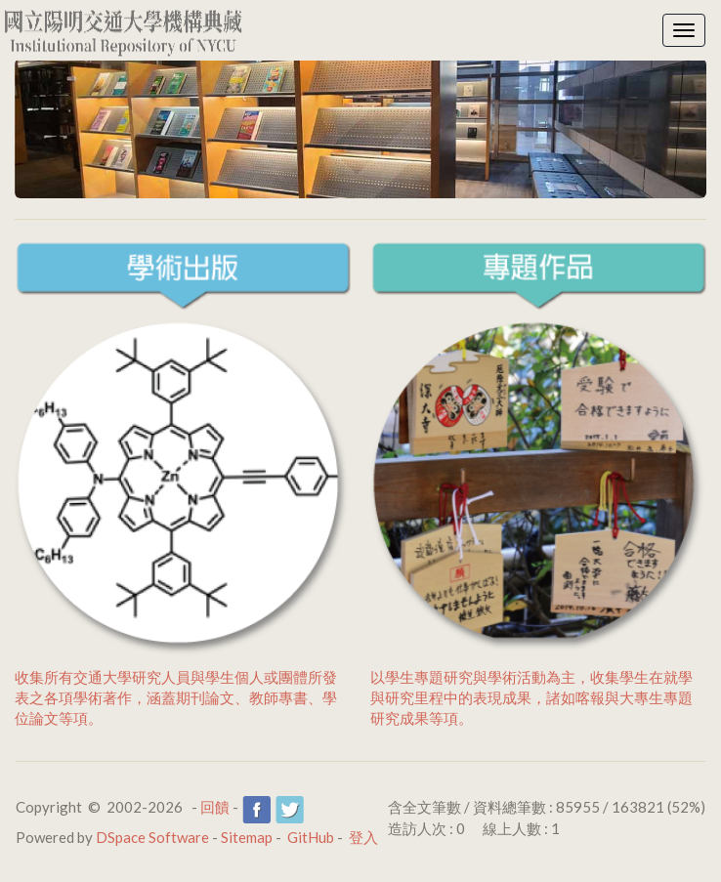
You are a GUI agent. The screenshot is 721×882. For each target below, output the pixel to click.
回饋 (215, 807)
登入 (363, 837)
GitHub (310, 837)
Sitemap (247, 837)
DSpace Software (152, 837)
